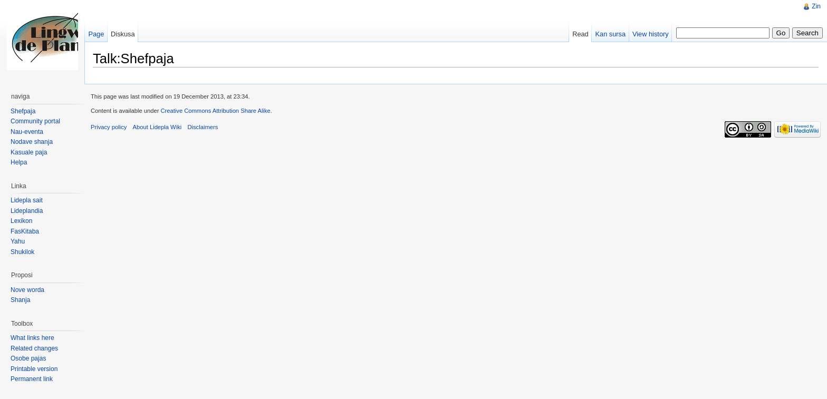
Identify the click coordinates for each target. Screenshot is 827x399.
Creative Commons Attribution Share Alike (215, 111)
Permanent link (32, 379)
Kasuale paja (29, 152)
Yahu (18, 241)
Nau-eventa (27, 131)
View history (650, 34)
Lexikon (21, 221)
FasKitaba (25, 231)
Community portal (35, 121)
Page (96, 34)
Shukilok (22, 252)
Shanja (20, 300)
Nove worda (27, 290)
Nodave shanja (32, 141)
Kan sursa (610, 34)
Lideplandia (27, 211)
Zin (816, 6)
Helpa (19, 162)
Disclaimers (202, 127)
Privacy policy (109, 127)
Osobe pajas (28, 358)
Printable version (34, 369)
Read (580, 34)
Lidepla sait (27, 200)
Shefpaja (23, 111)
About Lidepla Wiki (157, 127)
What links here (32, 338)
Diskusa (123, 34)
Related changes (34, 348)
